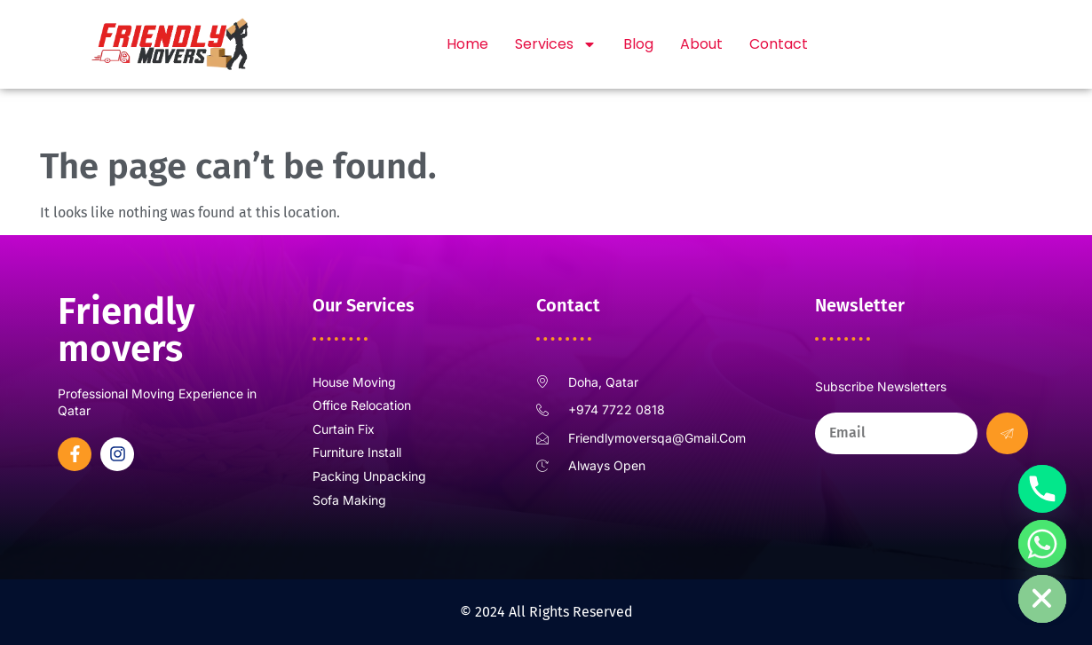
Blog (638, 44)
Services (556, 44)
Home (467, 44)
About (701, 44)
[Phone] (1042, 489)
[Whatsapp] (1042, 544)
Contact (778, 44)
